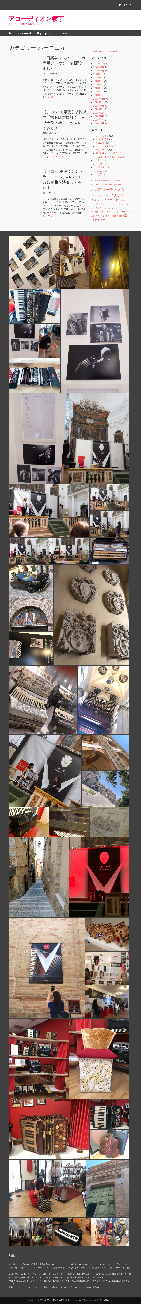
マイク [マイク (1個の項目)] (121, 208)
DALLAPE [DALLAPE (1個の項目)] (104, 181)
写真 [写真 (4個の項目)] (129, 211)
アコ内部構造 (102, 139)
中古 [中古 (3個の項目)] (113, 212)
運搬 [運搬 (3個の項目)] (103, 219)
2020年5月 (98, 113)
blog (39, 33)
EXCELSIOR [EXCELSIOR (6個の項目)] (97, 184)
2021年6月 (98, 77)
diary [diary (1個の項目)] (110, 181)
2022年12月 (99, 63)
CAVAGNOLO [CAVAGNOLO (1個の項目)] (95, 181)
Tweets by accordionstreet (104, 51)
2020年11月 (99, 102)
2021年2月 (98, 91)
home (11, 33)
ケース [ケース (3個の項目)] (128, 200)
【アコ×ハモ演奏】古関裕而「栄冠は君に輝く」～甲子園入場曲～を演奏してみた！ (65, 120)
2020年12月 (99, 99)
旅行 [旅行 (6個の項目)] (108, 215)
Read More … (51, 97)
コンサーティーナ (102, 160)
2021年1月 (98, 95)
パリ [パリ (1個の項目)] (116, 208)
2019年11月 (98, 123)
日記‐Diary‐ (99, 171)
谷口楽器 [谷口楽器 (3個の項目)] (95, 219)
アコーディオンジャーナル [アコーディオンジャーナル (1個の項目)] (100, 196)
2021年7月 (98, 74)
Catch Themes (106, 1300)
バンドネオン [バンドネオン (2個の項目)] (108, 208)
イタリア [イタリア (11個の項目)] (117, 195)
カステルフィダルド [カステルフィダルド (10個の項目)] (104, 200)
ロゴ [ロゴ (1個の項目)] (107, 212)
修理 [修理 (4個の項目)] (123, 211)
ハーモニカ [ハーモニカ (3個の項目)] (96, 208)
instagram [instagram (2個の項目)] (126, 185)
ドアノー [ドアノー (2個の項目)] (124, 204)
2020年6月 (98, 109)
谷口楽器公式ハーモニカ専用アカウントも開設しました (64, 63)
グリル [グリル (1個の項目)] (122, 200)
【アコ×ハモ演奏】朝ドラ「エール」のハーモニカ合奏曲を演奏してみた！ (64, 179)
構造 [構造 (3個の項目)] (114, 216)
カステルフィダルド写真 (110, 157)
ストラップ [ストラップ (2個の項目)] (115, 204)
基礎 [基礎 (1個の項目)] (92, 216)
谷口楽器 (97, 174)
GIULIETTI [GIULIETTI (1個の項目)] (108, 185)
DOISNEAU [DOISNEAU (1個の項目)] (117, 181)
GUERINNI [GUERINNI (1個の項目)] (117, 185)
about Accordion (25, 33)
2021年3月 (98, 88)
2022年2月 (98, 67)
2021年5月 (98, 81)
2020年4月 (98, 116)
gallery (48, 33)
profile (66, 33)
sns (57, 33)
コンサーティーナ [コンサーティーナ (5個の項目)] (100, 204)
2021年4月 (98, 84)
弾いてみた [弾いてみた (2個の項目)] (99, 216)
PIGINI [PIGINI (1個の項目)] (93, 190)
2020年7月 (98, 106)
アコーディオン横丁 (36, 18)
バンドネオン (100, 167)
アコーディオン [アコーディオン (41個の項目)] (111, 189)
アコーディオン (101, 136)
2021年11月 (98, 70)
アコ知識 (100, 143)
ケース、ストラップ (105, 146)
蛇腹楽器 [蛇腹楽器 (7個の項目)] (122, 215)
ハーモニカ (98, 164)
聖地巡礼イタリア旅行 (107, 153)
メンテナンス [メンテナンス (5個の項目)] (98, 211)
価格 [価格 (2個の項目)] (118, 212)
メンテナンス (102, 150)
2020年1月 (98, 120)
